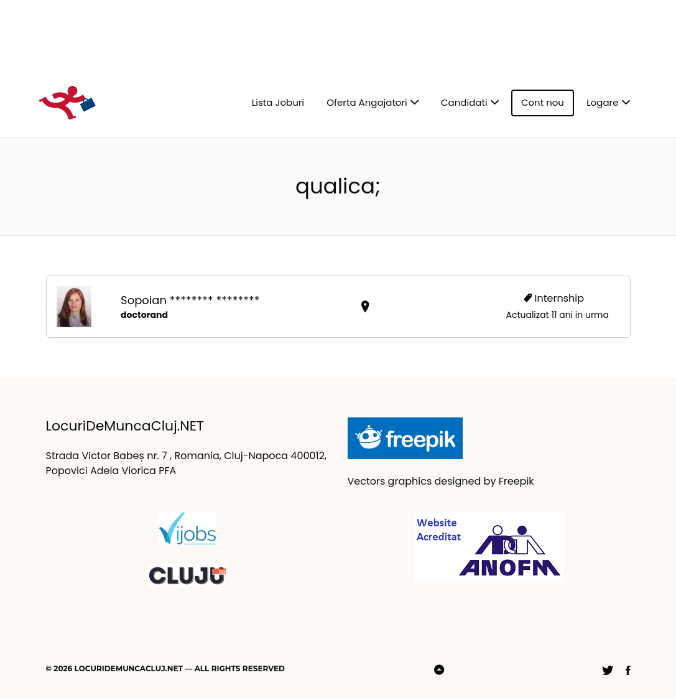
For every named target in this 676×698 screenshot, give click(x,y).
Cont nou (542, 102)
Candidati (464, 102)
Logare (602, 102)
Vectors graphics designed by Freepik (441, 481)
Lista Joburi (278, 102)
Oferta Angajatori (366, 102)
